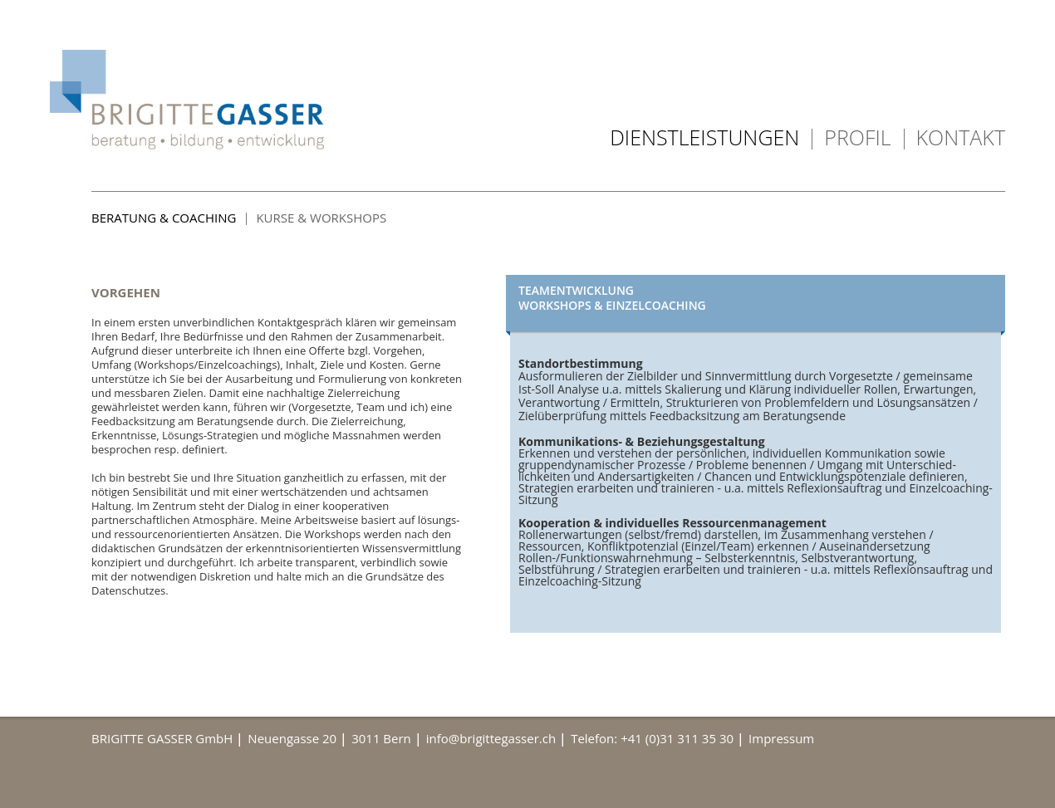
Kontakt (960, 137)
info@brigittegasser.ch (491, 738)
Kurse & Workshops (321, 217)
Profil (857, 137)
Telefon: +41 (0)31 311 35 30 (652, 738)
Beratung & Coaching (163, 217)
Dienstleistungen (704, 137)
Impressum (781, 738)
